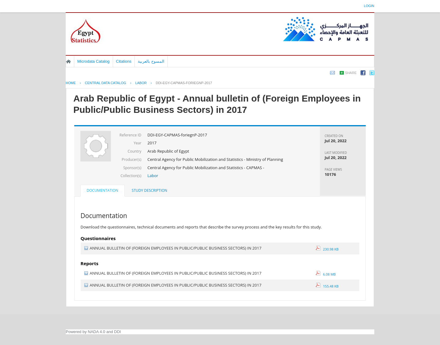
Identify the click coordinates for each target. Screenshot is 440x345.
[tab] (102, 191)
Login (369, 6)
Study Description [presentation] (149, 190)
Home (68, 61)
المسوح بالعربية (151, 61)
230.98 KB (327, 249)
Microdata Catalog (93, 61)
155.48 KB (327, 286)
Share (351, 73)
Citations (124, 61)
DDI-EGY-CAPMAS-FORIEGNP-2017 (184, 83)
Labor (153, 175)
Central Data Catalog (105, 83)
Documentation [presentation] (102, 190)
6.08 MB (326, 274)
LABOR (141, 83)
